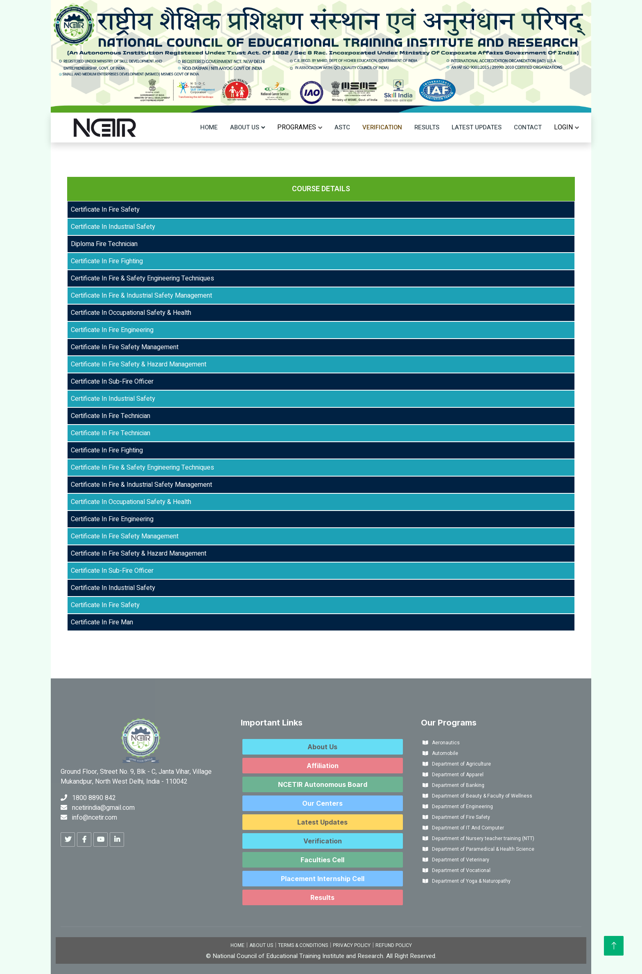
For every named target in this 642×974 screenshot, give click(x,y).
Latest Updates (477, 127)
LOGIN (563, 127)
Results (426, 127)
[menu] (296, 127)
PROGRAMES (296, 127)
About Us (244, 127)
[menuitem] (296, 127)
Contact (528, 127)
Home (209, 127)
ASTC (342, 127)
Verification (382, 127)
